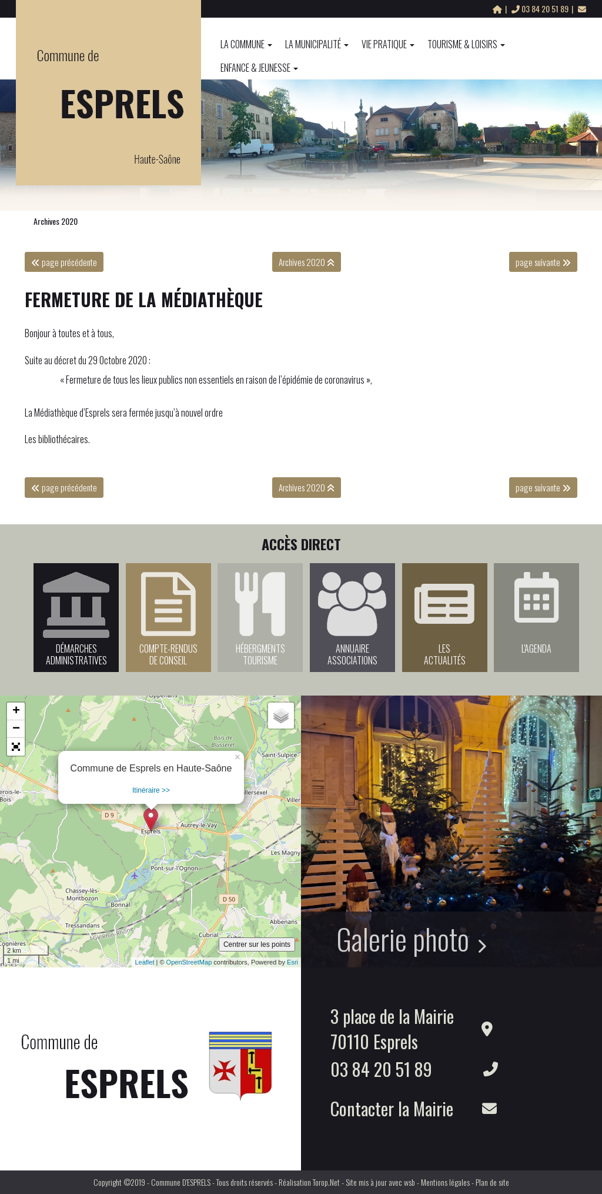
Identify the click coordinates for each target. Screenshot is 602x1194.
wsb (409, 1182)
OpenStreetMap (189, 962)
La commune (246, 44)
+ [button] (16, 711)
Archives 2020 (56, 221)
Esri (292, 962)
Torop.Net (326, 1182)
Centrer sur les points (256, 944)
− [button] (16, 729)
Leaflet (144, 962)
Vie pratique (388, 44)
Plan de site (492, 1182)
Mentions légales (445, 1182)
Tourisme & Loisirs (466, 44)
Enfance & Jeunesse (259, 68)
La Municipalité (317, 44)
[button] (16, 747)
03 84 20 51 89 (540, 8)
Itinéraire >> (151, 790)
